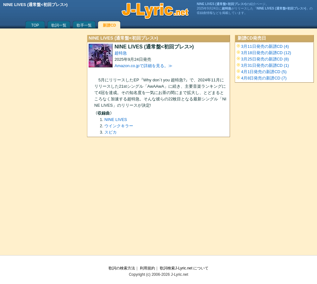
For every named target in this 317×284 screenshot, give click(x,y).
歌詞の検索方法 (122, 268)
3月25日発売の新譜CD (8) (265, 59)
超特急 (121, 53)
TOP (35, 25)
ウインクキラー (118, 125)
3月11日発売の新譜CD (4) (265, 46)
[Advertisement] (158, 198)
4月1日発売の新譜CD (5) (264, 71)
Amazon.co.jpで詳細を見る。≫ (143, 65)
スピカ (110, 132)
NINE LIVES (115, 119)
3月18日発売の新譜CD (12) (266, 52)
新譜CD (109, 25)
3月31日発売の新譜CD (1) (265, 65)
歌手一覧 (84, 25)
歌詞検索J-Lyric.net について (184, 268)
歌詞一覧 (58, 25)
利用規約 (147, 268)
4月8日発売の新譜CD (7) (264, 78)
